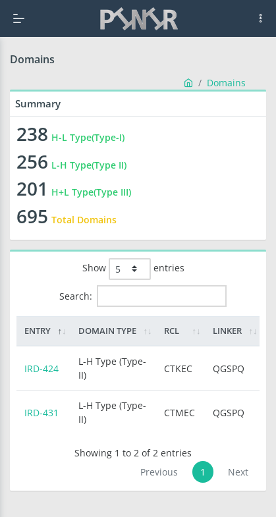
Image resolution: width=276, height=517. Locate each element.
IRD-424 (41, 368)
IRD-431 (41, 412)
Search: (143, 296)
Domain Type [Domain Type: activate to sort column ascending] (107, 331)
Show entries (133, 269)
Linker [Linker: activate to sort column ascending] (227, 331)
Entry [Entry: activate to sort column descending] (37, 331)
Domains (226, 82)
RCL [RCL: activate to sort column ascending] (171, 331)
